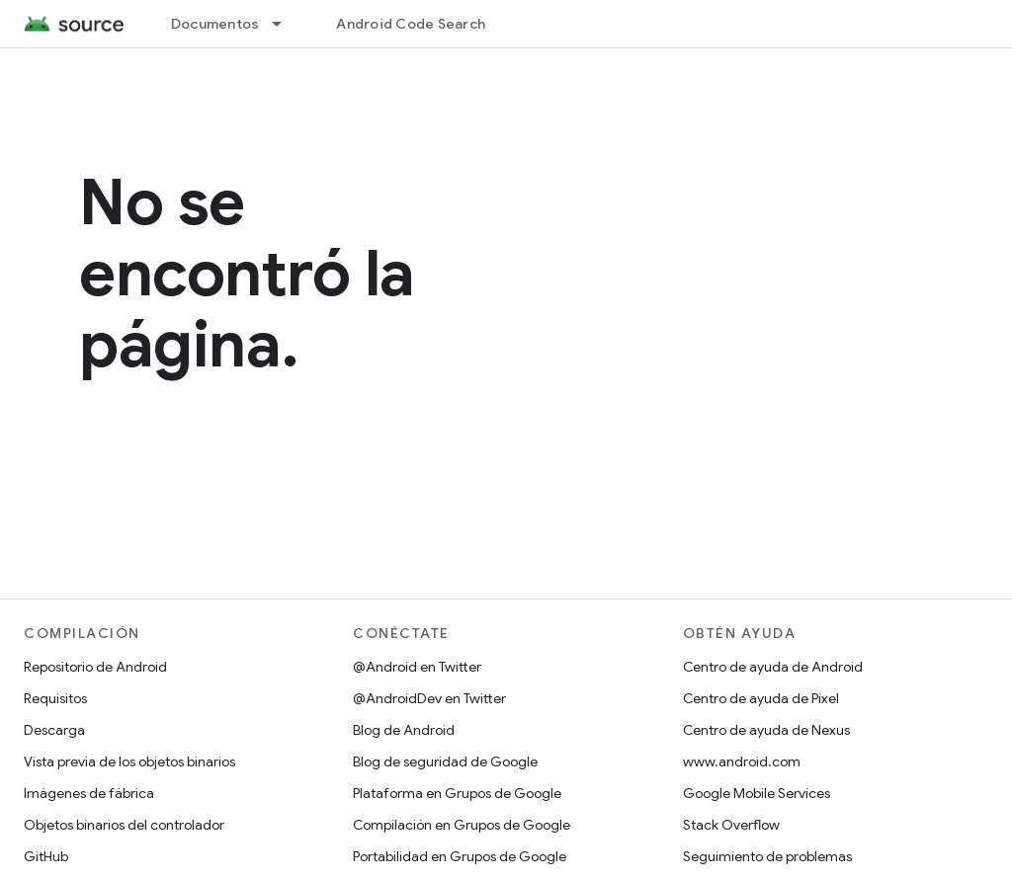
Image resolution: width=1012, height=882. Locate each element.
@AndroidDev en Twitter (429, 698)
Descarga (54, 730)
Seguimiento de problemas (767, 856)
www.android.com (742, 761)
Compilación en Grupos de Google (461, 825)
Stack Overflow (731, 825)
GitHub (46, 856)
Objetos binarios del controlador (124, 825)
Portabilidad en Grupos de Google (459, 856)
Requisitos (55, 698)
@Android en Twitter (417, 667)
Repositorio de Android (95, 667)
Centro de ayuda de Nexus (766, 730)
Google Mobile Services (756, 793)
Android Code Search (410, 24)
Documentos (215, 24)
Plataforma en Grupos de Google (457, 793)
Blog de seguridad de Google (445, 761)
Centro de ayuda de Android (773, 667)
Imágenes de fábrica (89, 793)
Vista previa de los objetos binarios (129, 761)
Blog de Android (404, 730)
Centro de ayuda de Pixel (761, 698)
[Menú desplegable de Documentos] (285, 23)
